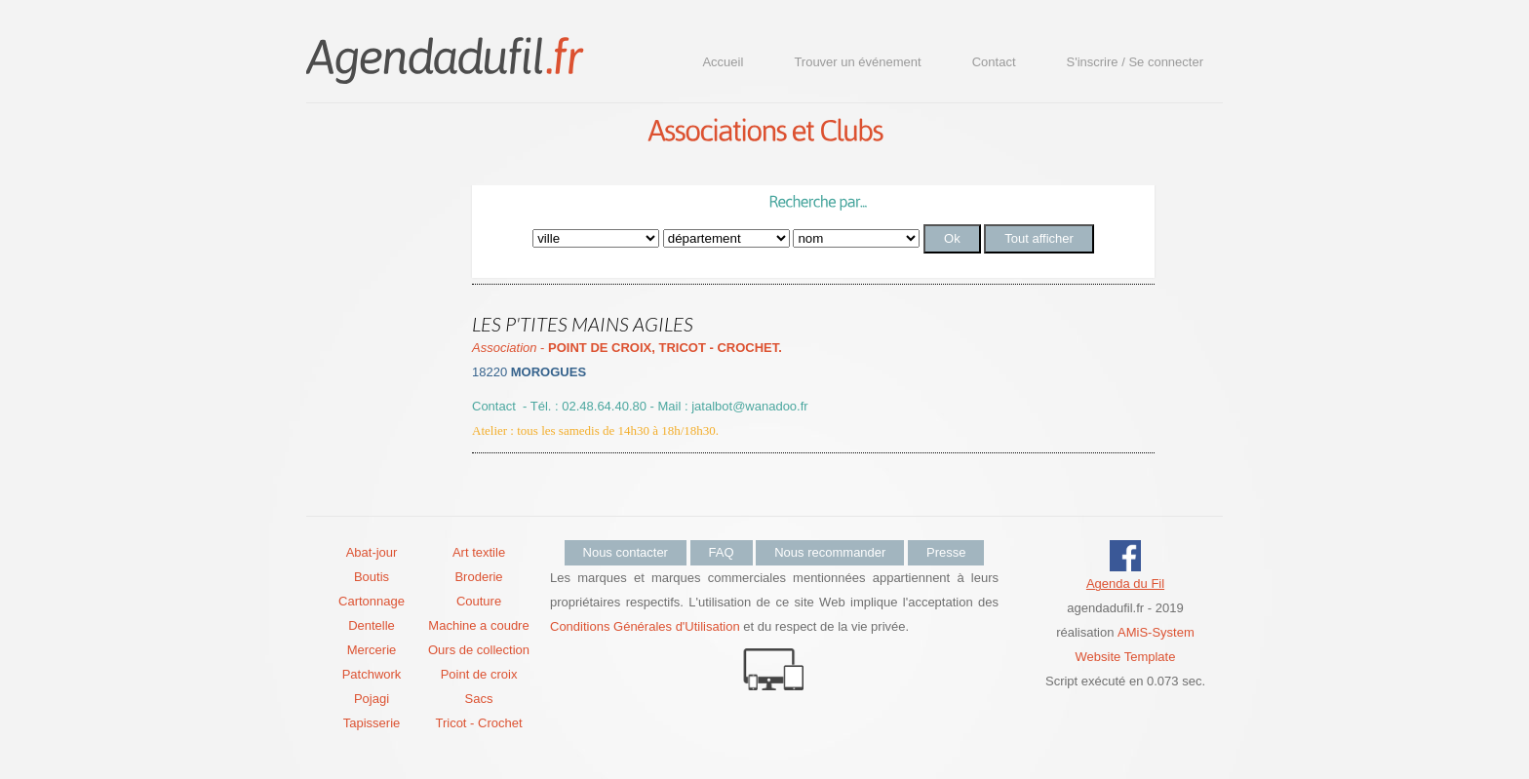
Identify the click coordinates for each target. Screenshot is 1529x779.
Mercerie (372, 650)
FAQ (721, 552)
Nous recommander (829, 552)
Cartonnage (371, 601)
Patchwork (372, 674)
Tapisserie (372, 723)
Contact (994, 62)
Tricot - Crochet (478, 723)
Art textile (478, 552)
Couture (478, 601)
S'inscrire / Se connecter (1135, 62)
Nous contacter (625, 552)
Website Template (1126, 656)
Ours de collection (478, 650)
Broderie (478, 576)
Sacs (479, 698)
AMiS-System (1156, 632)
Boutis (371, 576)
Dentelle (371, 625)
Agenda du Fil (1125, 583)
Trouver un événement (857, 62)
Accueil (722, 62)
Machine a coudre (478, 625)
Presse (945, 552)
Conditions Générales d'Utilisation (645, 626)
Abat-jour (372, 552)
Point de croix (479, 674)
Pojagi (371, 698)
